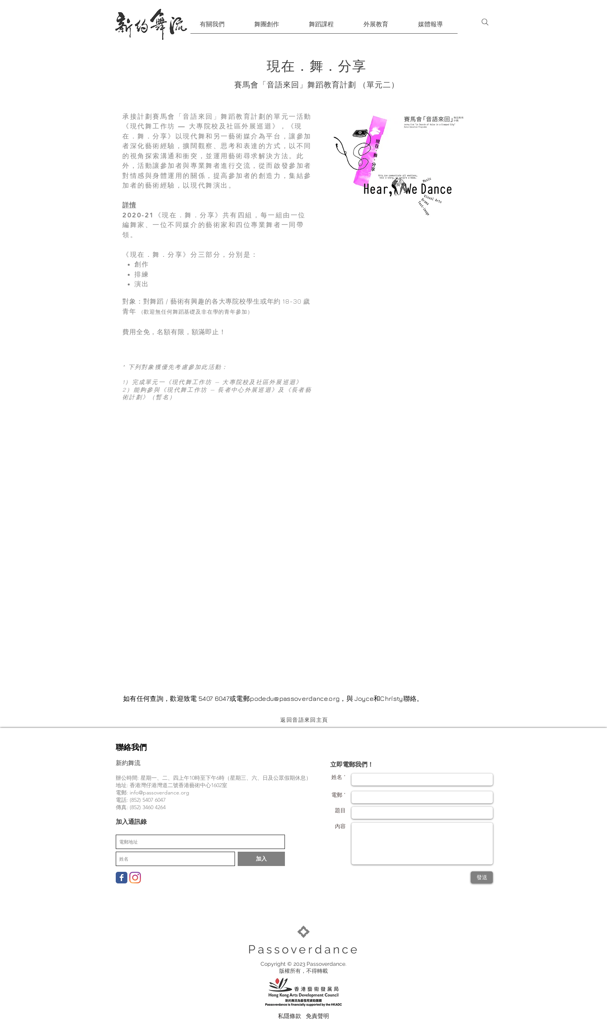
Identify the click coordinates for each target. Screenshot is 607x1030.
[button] (212, 26)
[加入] (261, 859)
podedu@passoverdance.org (295, 698)
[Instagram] (135, 877)
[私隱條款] (290, 1016)
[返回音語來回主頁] (305, 720)
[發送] (482, 877)
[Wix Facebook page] (121, 877)
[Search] (485, 22)
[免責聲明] (317, 1016)
